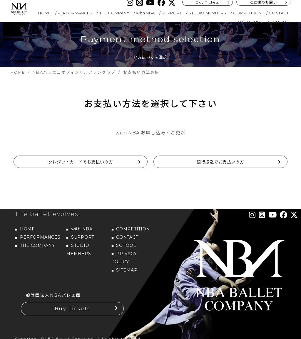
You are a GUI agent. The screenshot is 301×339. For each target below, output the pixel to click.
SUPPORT (172, 13)
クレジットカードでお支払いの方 (80, 162)
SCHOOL (279, 22)
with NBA (145, 13)
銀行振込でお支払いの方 (220, 162)
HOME (44, 13)
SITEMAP (126, 270)
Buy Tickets (72, 308)
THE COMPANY (114, 13)
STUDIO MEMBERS (207, 13)
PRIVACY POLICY (124, 257)
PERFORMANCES (75, 13)
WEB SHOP (251, 22)
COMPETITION (247, 13)
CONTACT (279, 13)
